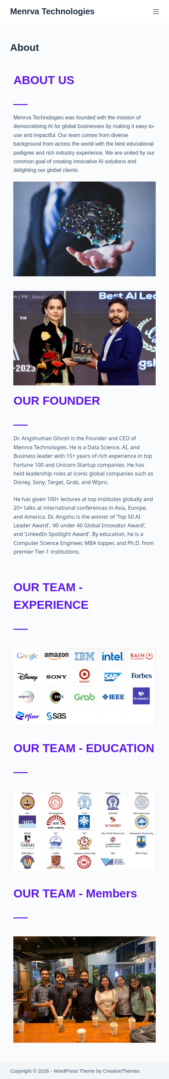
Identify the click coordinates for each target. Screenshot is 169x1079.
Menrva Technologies (52, 11)
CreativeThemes (121, 1071)
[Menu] (156, 12)
